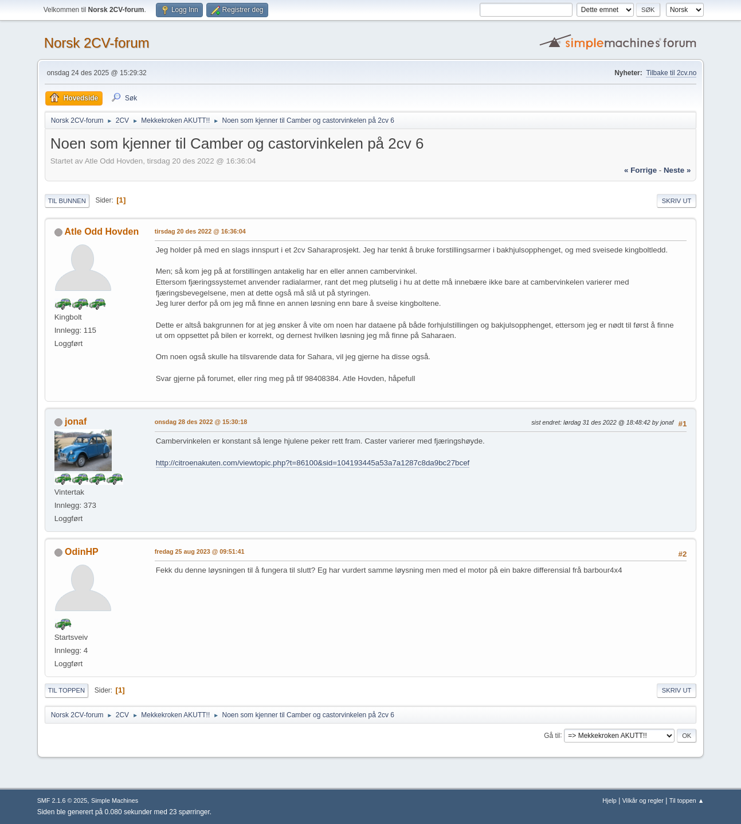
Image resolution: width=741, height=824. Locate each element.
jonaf (76, 421)
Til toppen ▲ (686, 800)
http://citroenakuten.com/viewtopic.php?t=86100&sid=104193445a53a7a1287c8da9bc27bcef (313, 462)
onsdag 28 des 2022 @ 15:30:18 (201, 421)
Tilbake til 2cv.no (671, 73)
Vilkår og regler (643, 800)
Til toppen (66, 690)
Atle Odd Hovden (102, 231)
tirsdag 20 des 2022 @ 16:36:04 (200, 231)
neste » (677, 170)
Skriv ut (677, 200)
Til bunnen (67, 200)
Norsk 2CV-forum (97, 42)
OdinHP (82, 552)
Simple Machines (114, 800)
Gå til (552, 735)
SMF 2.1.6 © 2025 (62, 800)
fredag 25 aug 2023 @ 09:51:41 (200, 551)
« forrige (640, 170)
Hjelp (609, 800)
